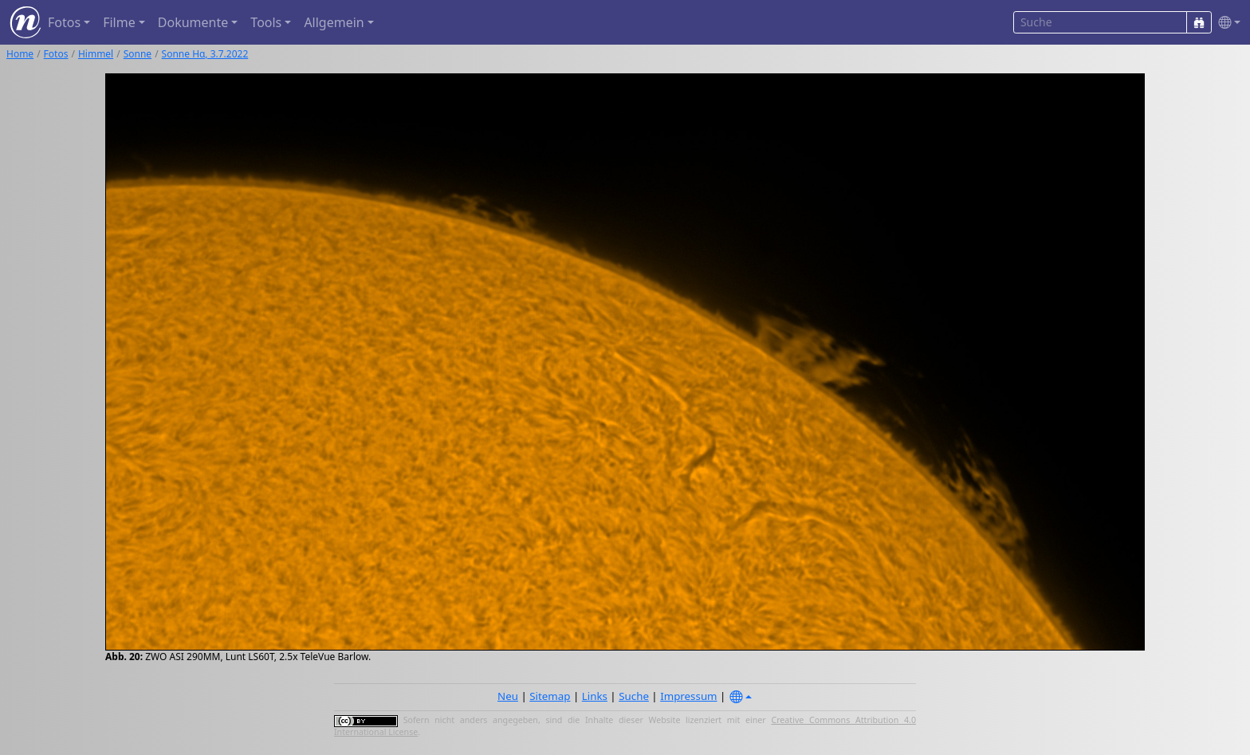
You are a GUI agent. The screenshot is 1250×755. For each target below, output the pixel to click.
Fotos (56, 54)
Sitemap (549, 696)
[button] (1226, 22)
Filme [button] (119, 22)
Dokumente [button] (193, 22)
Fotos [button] (64, 22)
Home (19, 54)
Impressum (688, 696)
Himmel (95, 54)
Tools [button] (265, 22)
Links (594, 696)
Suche (634, 696)
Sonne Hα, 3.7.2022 (205, 54)
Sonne (137, 54)
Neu (507, 696)
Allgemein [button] (334, 22)
